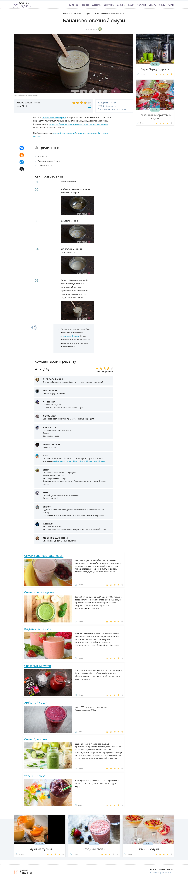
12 (89, 106)
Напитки (141, 4)
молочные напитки (87, 133)
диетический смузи (69, 336)
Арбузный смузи (35, 702)
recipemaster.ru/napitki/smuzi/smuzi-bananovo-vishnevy (79, 461)
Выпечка (73, 4)
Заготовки (109, 4)
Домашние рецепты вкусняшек (23, 871)
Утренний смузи (35, 776)
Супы (171, 4)
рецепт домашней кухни (54, 117)
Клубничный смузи (37, 629)
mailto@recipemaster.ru (160, 872)
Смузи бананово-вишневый (43, 556)
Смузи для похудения (39, 592)
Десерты (96, 4)
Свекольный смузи (37, 666)
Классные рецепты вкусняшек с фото (22, 5)
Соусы (162, 4)
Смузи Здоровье (35, 739)
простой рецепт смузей (64, 133)
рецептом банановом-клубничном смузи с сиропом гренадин (78, 124)
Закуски (121, 4)
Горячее (85, 4)
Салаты (152, 4)
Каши (131, 4)
